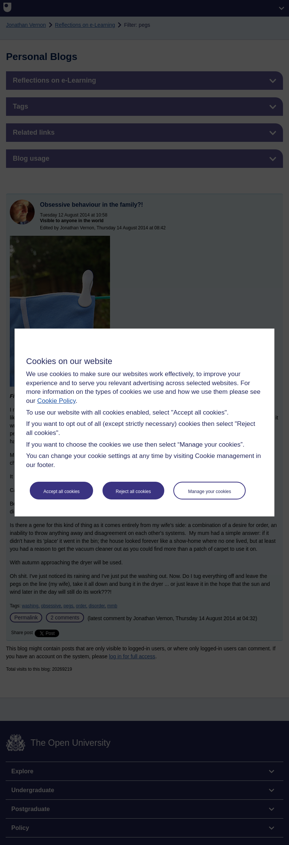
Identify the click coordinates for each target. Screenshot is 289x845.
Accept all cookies (61, 491)
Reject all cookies (133, 491)
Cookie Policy (56, 400)
